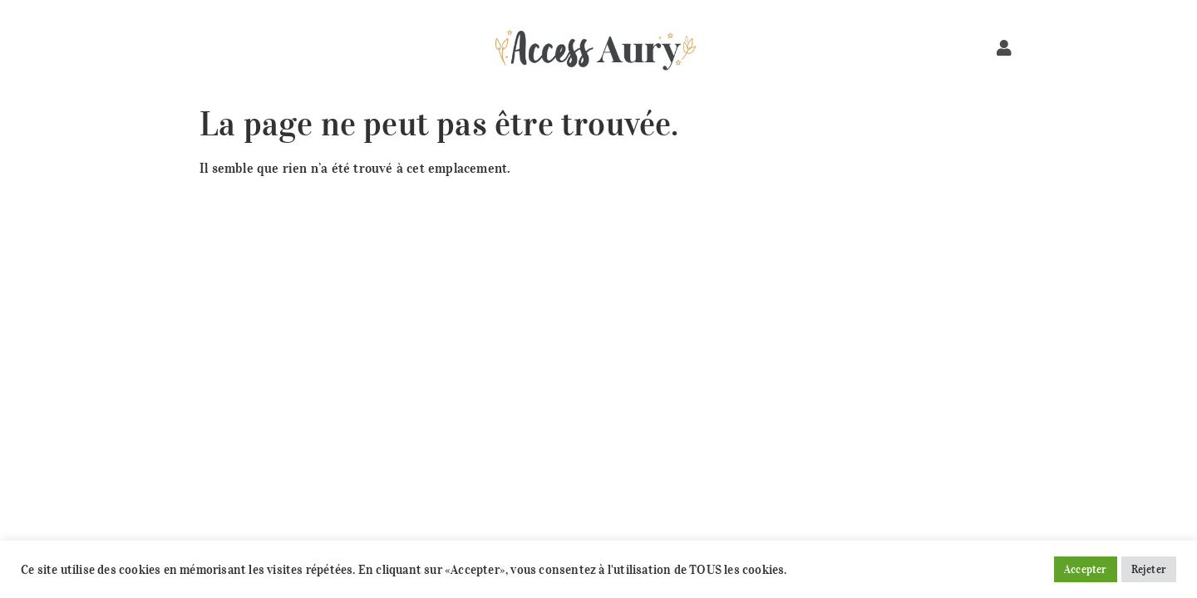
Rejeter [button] (1148, 569)
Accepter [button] (1085, 569)
